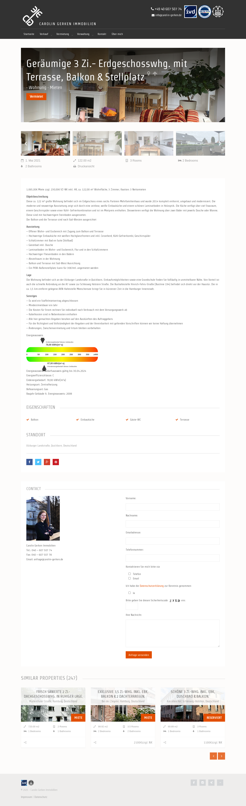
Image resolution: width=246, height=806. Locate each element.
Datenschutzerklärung (152, 585)
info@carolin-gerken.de (167, 15)
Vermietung (62, 33)
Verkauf (44, 33)
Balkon (32, 419)
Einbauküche (85, 419)
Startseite (29, 33)
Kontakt (102, 33)
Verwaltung (83, 33)
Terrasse (182, 419)
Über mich (117, 33)
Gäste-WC (133, 419)
